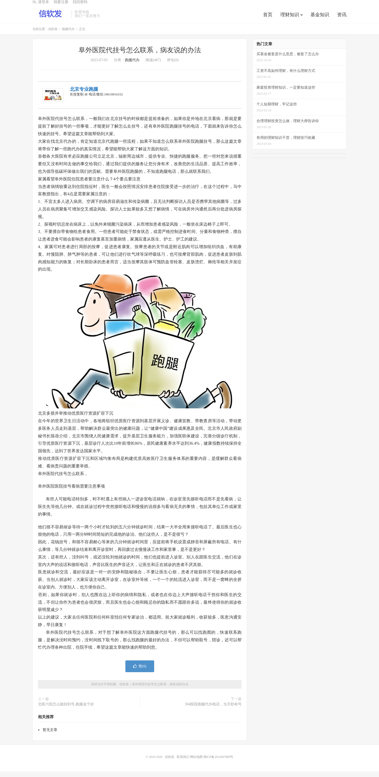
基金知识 (319, 19)
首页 (267, 19)
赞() (139, 672)
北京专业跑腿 (84, 94)
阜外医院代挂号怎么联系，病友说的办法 (140, 55)
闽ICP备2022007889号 (218, 762)
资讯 (342, 19)
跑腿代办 (68, 34)
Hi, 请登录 (40, 7)
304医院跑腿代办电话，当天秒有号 (213, 710)
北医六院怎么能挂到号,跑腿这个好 (66, 710)
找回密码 (80, 7)
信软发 (50, 18)
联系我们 (183, 762)
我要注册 (61, 7)
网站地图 (196, 762)
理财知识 (289, 19)
